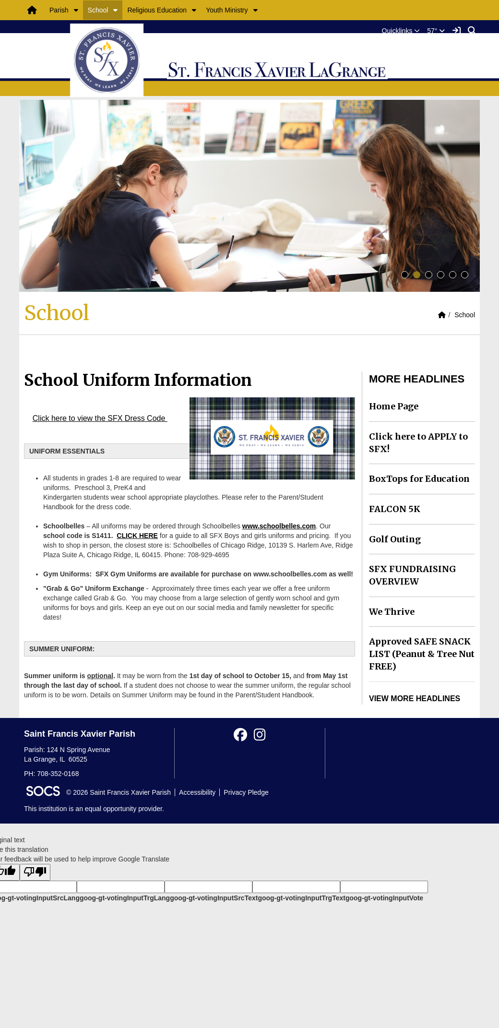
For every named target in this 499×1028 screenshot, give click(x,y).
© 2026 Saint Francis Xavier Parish (118, 792)
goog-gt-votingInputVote (384, 898)
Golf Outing (395, 539)
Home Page (393, 406)
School (98, 10)
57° (436, 31)
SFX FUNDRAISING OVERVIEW (412, 575)
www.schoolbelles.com (279, 526)
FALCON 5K (394, 508)
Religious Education (157, 10)
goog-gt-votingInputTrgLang (125, 898)
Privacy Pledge (246, 792)
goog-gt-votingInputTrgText (301, 898)
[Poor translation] (35, 872)
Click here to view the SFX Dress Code (100, 418)
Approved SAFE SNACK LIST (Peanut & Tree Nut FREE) (422, 653)
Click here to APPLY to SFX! (418, 442)
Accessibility (197, 792)
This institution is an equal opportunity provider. (94, 809)
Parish (59, 10)
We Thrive (392, 611)
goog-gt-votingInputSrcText (214, 898)
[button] (76, 10)
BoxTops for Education (419, 478)
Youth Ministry (227, 10)
